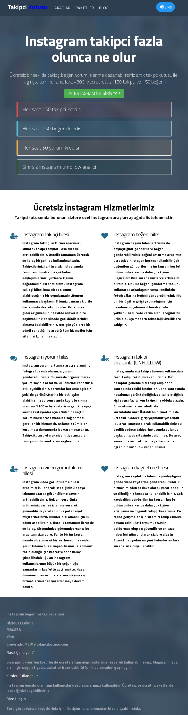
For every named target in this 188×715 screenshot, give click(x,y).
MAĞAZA (14, 629)
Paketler (84, 8)
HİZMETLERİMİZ (20, 623)
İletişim (73, 708)
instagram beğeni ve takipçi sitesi (35, 614)
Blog (103, 8)
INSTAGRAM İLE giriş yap (94, 93)
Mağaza (159, 662)
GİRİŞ (166, 7)
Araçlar (62, 8)
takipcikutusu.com (52, 644)
